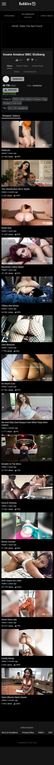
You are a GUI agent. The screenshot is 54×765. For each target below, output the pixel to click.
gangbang (23, 108)
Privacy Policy (28, 732)
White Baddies (26, 99)
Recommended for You (28, 15)
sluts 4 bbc (12, 108)
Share (16, 71)
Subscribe (11, 90)
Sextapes (7, 103)
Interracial (17, 103)
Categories (9, 16)
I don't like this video (28, 60)
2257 (50, 732)
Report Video (22, 66)
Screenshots (37, 66)
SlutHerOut (17, 79)
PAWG (15, 99)
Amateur (37, 99)
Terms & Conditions (9, 732)
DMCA (41, 732)
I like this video (17, 60)
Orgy (45, 99)
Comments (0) (29, 71)
